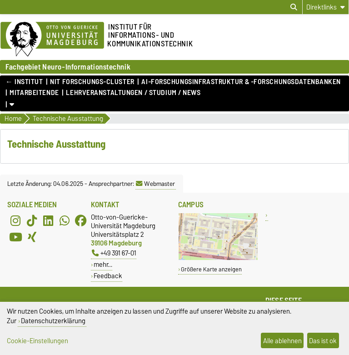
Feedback (108, 275)
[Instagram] (15, 221)
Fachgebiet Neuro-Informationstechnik (67, 66)
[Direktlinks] (326, 7)
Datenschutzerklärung (53, 320)
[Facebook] (81, 221)
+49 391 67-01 (114, 253)
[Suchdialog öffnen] (294, 7)
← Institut (24, 81)
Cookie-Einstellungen (37, 340)
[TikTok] (32, 221)
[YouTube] (15, 237)
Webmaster (155, 183)
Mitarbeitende (34, 92)
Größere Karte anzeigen (211, 269)
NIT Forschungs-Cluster (92, 81)
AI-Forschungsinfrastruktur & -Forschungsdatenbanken (241, 81)
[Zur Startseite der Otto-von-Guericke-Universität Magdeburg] (52, 39)
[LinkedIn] (48, 221)
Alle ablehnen (282, 340)
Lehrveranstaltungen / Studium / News (133, 92)
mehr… (103, 264)
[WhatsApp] (64, 221)
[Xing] (32, 237)
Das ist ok (323, 340)
